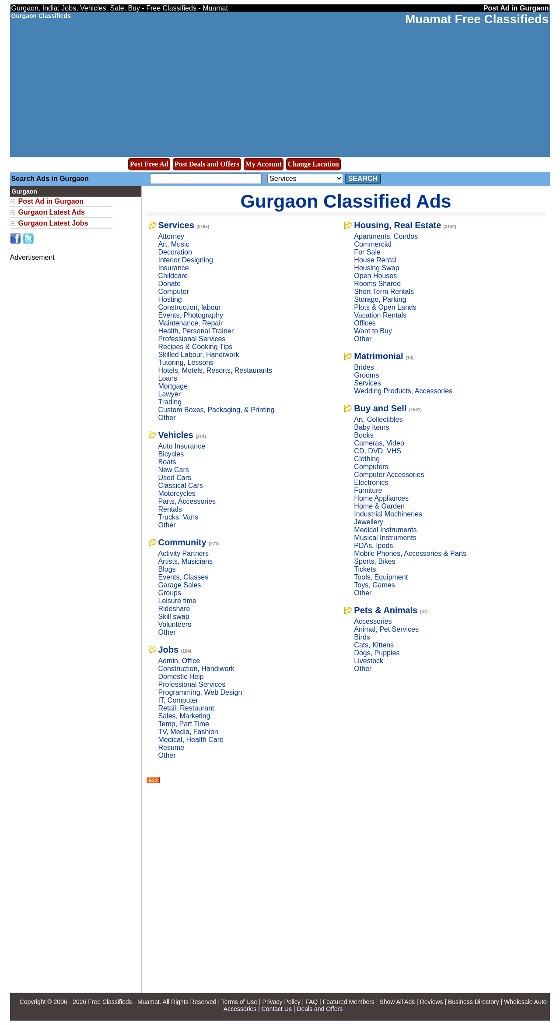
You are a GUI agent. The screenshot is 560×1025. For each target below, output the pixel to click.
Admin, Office (179, 660)
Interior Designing (185, 260)
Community (182, 542)
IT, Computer (178, 700)
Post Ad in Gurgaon (51, 201)
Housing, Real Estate (397, 225)
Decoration (175, 252)
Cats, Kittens (374, 645)
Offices (365, 323)
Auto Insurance (182, 446)
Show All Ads (397, 1001)
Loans (168, 378)
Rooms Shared (377, 283)
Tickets (365, 569)
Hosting (170, 299)
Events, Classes (183, 577)
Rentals (170, 509)
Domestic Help (181, 676)
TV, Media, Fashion (188, 731)
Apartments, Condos (386, 236)
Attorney (171, 236)
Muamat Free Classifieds (477, 19)
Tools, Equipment (381, 577)
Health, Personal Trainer (196, 331)
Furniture (368, 490)
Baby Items (371, 427)
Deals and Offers (320, 1008)
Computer (173, 291)
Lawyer (169, 394)
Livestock (368, 660)
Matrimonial (378, 356)
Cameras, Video (379, 443)
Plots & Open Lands (385, 307)
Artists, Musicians (185, 561)
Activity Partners (183, 553)
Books (363, 435)
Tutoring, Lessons (186, 362)
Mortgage (173, 386)
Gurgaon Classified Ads (346, 201)
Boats (167, 462)
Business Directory (473, 1001)
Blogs (167, 569)
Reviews (431, 1001)
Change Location (313, 164)
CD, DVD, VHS (377, 451)
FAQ (311, 1001)
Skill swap (173, 616)
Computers (371, 466)
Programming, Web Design (200, 692)
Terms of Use (239, 1001)
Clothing (367, 459)
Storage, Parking (380, 299)
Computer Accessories (389, 474)
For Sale (367, 252)
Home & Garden (379, 506)
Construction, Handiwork (196, 668)
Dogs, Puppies (376, 653)
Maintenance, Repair (190, 323)
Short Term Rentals (384, 291)
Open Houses (375, 275)
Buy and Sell (380, 408)
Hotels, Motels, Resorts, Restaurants (215, 370)
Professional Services (192, 339)
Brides (364, 367)
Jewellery (368, 522)
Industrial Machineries (388, 514)
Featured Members (348, 1001)
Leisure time (177, 600)
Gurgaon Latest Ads (51, 212)
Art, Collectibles (378, 419)
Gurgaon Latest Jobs (53, 223)
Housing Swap (376, 268)
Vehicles (175, 435)
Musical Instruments (385, 537)
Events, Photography (191, 315)
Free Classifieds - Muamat (123, 1001)
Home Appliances (381, 498)
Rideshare (174, 608)
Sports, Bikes (374, 561)
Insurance (173, 268)
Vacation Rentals (380, 315)
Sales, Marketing (184, 716)
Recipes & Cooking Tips (195, 346)
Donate (169, 283)
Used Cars (175, 477)
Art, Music (173, 244)
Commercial (372, 244)
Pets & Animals (385, 610)
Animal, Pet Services (386, 629)
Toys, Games (374, 585)
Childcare (173, 275)
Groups (169, 593)
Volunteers (175, 624)
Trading (170, 402)
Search (363, 178)
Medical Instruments (385, 530)
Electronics (371, 482)
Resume (171, 747)
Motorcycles (177, 493)
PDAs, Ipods (373, 545)
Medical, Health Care (191, 739)
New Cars (173, 470)
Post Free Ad (149, 164)
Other (167, 417)
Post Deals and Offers (207, 164)
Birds (362, 637)
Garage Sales (179, 585)
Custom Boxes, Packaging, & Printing (216, 410)
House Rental (375, 260)
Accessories (373, 621)
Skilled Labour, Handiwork (198, 354)
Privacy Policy (281, 1001)
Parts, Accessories (187, 501)
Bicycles (171, 454)
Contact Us (277, 1008)
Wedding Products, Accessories (403, 391)
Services (176, 225)
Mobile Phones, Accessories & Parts (410, 553)
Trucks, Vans (178, 517)
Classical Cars (180, 485)
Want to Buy (373, 331)
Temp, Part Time (183, 724)
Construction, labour (189, 307)
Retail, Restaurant (186, 708)
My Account (263, 164)
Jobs (168, 649)
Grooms (366, 375)
